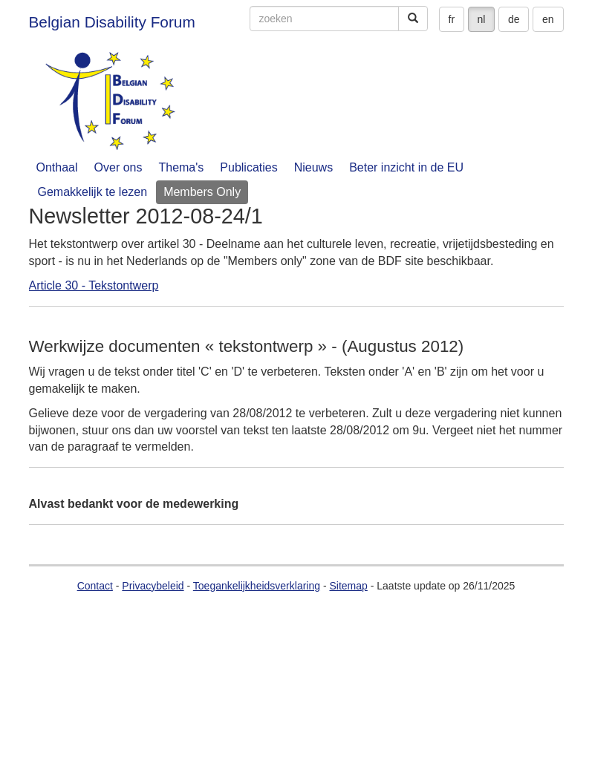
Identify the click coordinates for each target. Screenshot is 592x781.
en (548, 19)
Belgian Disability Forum (112, 21)
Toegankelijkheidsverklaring (256, 586)
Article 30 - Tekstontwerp (94, 285)
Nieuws (313, 167)
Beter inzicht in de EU (406, 167)
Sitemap (348, 586)
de (514, 19)
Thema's (181, 167)
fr (452, 19)
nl (482, 19)
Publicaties (248, 167)
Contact (95, 586)
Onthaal (57, 167)
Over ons (118, 167)
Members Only (202, 192)
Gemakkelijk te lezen (93, 192)
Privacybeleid (152, 586)
